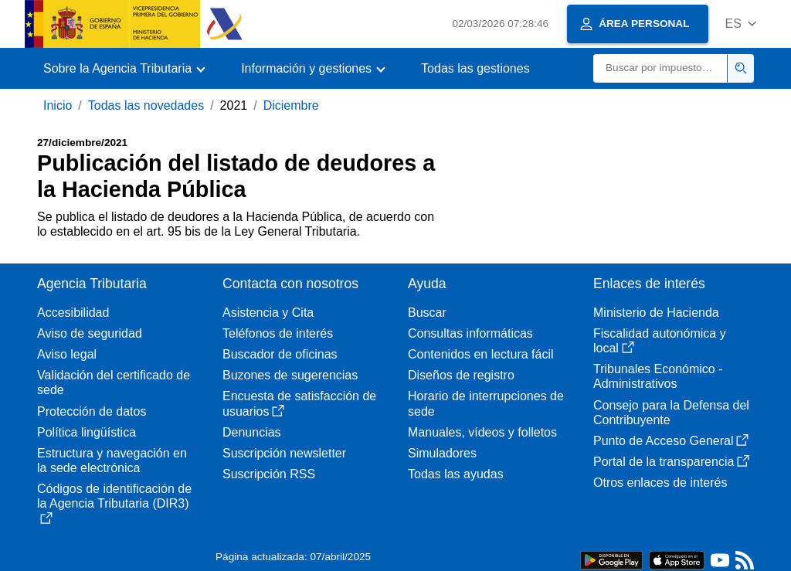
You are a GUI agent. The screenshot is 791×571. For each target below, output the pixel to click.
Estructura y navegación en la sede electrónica (112, 460)
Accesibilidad (73, 312)
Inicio (57, 105)
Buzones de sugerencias (290, 375)
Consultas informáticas (470, 333)
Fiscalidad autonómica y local (659, 341)
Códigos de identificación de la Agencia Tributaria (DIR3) (114, 503)
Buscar (427, 312)
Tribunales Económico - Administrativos (657, 376)
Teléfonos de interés (277, 333)
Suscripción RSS (268, 474)
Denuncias (251, 432)
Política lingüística (86, 432)
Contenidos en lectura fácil (481, 354)
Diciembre (291, 105)
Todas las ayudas (456, 474)
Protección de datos (91, 411)
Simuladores (442, 453)
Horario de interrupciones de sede (486, 403)
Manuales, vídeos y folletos (482, 432)
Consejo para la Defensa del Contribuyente (671, 413)
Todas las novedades (146, 105)
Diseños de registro (461, 375)
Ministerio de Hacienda (656, 312)
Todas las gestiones (475, 68)
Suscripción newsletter (284, 453)
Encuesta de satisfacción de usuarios (299, 403)
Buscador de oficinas (280, 354)
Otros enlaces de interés (660, 482)
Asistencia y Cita (268, 312)
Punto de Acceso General (671, 440)
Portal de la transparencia (671, 461)
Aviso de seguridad (89, 333)
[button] (740, 23)
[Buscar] (660, 68)
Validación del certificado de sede (113, 382)
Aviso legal (67, 354)
